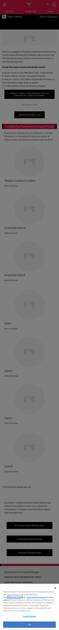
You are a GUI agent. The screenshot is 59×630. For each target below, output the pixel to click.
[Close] (55, 588)
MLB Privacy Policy (14, 597)
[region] (29, 607)
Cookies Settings (29, 616)
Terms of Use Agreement (36, 597)
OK (29, 625)
